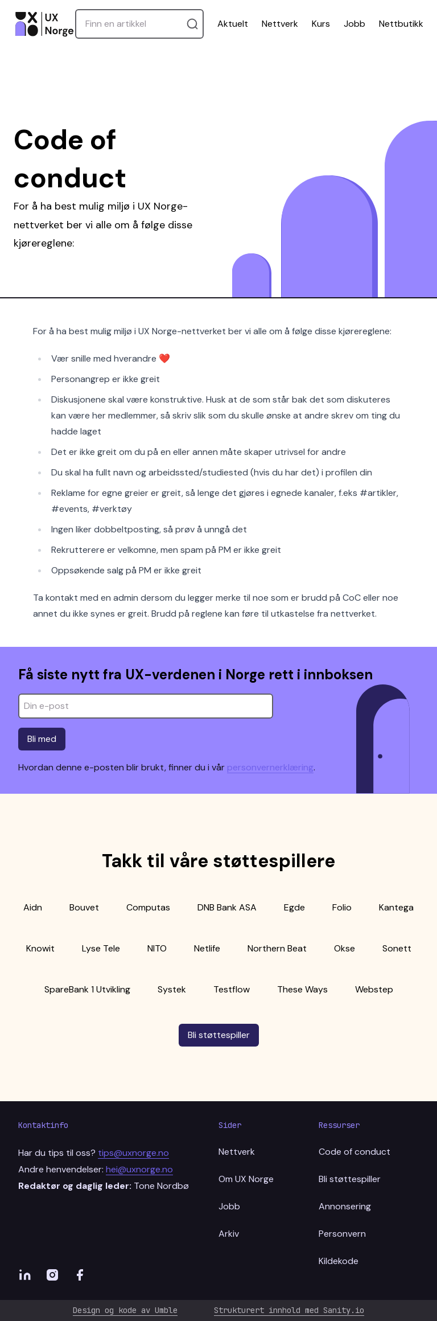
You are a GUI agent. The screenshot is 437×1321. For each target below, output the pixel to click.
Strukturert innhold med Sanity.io (289, 1310)
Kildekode (338, 1261)
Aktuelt (232, 24)
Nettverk (280, 24)
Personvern (342, 1234)
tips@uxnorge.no (133, 1153)
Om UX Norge (246, 1179)
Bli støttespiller (219, 1035)
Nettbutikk (401, 24)
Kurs (321, 24)
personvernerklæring (270, 767)
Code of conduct (354, 1152)
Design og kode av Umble (125, 1310)
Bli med (41, 739)
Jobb (354, 24)
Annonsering (345, 1206)
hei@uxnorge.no (139, 1169)
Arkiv (228, 1234)
